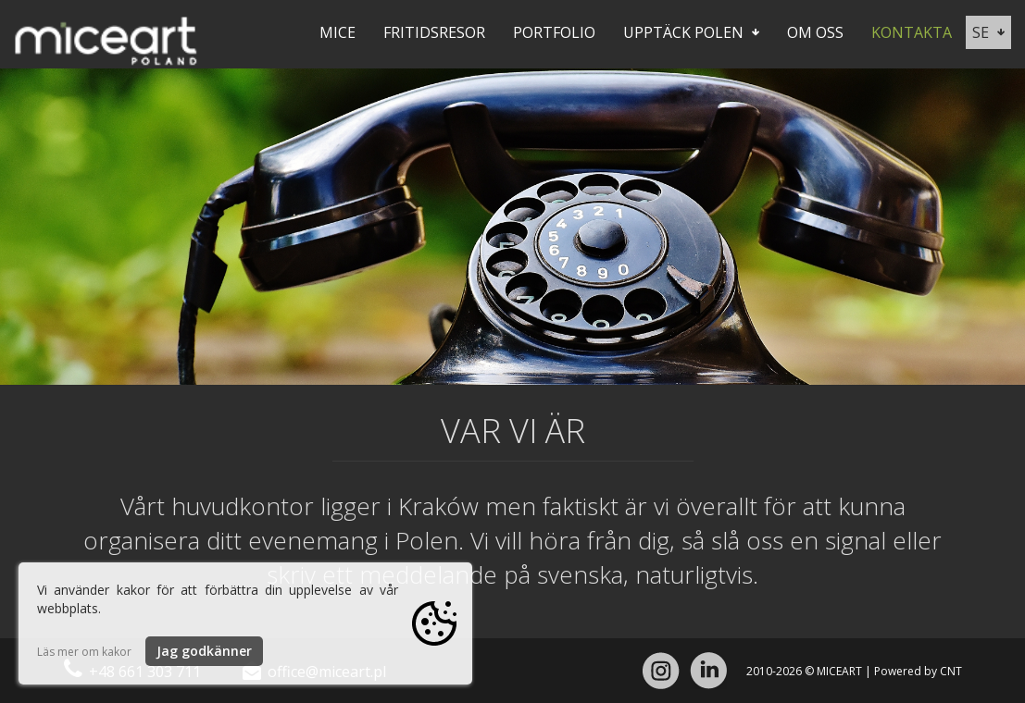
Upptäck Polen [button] (691, 32)
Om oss (815, 32)
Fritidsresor (434, 32)
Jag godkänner (204, 651)
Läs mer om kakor (84, 652)
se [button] (988, 32)
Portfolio (554, 32)
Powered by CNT (918, 671)
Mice (337, 32)
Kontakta (911, 32)
